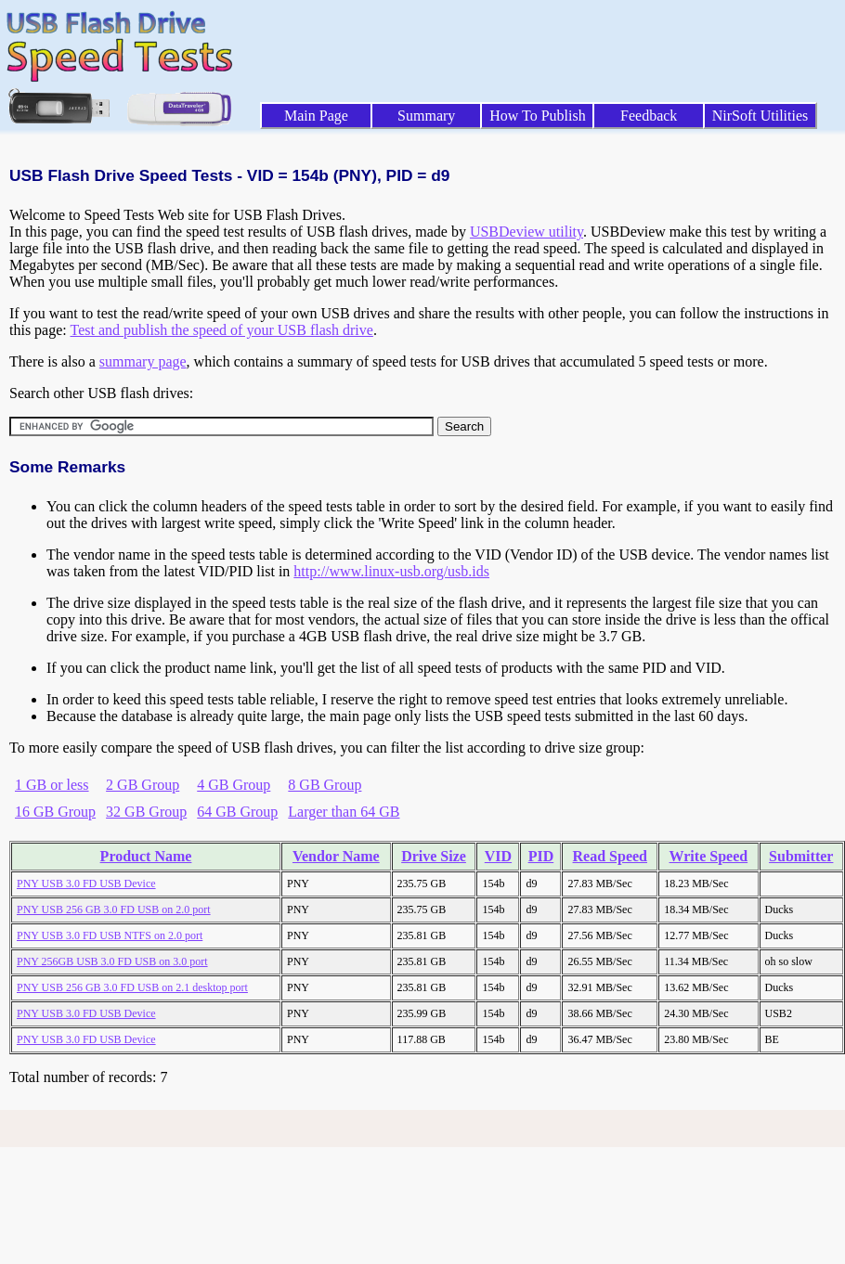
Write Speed (709, 856)
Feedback (648, 115)
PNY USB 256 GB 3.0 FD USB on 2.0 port (114, 909)
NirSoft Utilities (760, 115)
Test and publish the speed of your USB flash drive (221, 330)
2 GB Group (142, 785)
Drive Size (433, 856)
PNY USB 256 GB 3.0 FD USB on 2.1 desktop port (132, 987)
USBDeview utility (526, 231)
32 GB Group (146, 811)
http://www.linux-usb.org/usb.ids (391, 571)
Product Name (146, 856)
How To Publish (537, 115)
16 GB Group (55, 811)
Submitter (801, 856)
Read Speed (610, 856)
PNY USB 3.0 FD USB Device (86, 883)
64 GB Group (237, 811)
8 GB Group (324, 785)
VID (498, 856)
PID (541, 856)
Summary (426, 115)
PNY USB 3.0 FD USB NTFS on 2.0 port (109, 935)
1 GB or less (52, 785)
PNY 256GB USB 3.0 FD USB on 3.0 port (112, 961)
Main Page (316, 115)
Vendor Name (336, 856)
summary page (143, 361)
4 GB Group (233, 785)
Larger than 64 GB (343, 811)
